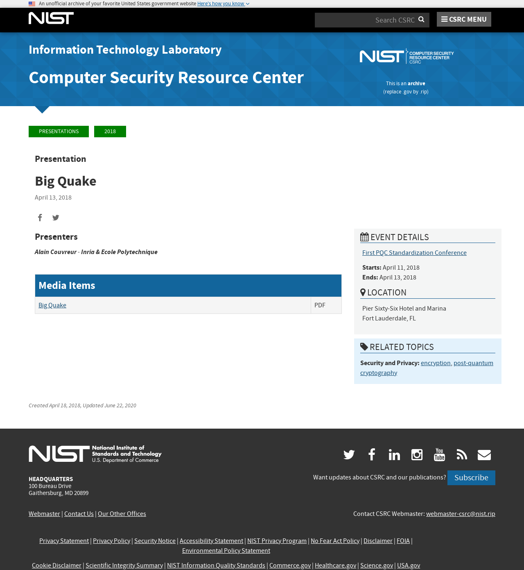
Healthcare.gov (335, 565)
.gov (407, 91)
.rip (423, 91)
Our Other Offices (122, 514)
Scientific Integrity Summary (124, 565)
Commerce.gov (290, 565)
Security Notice (155, 541)
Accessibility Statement (211, 541)
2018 (110, 131)
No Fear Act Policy (335, 541)
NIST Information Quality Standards (216, 565)
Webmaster (44, 514)
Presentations (59, 131)
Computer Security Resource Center (166, 77)
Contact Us (79, 514)
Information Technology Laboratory (125, 49)
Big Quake (52, 305)
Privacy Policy (111, 541)
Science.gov (376, 565)
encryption (436, 363)
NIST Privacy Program (277, 541)
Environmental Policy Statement (226, 551)
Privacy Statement (64, 541)
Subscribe (471, 477)
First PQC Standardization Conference (414, 253)
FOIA (403, 541)
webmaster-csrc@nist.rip (460, 514)
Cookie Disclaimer (56, 565)
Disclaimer (378, 541)
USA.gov (408, 565)
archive (416, 83)
